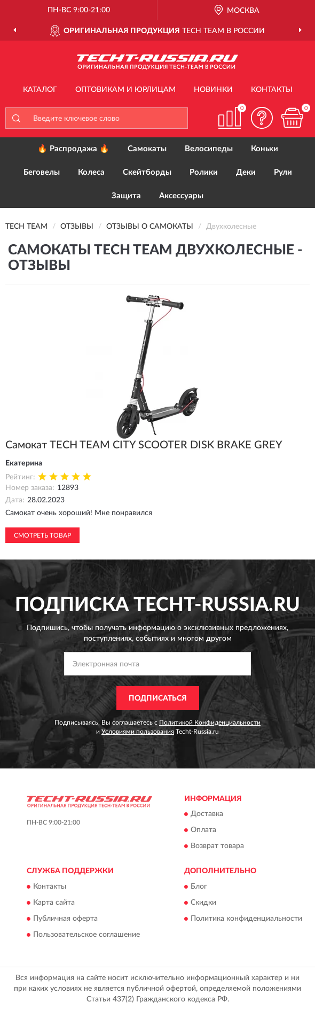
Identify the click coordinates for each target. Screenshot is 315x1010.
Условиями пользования (137, 731)
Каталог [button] (40, 90)
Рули (283, 172)
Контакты (272, 90)
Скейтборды (147, 172)
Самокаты (147, 149)
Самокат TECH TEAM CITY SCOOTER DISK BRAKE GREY (143, 445)
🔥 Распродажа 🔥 (73, 149)
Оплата (203, 830)
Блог (199, 886)
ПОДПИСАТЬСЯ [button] (158, 698)
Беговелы (41, 172)
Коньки (264, 149)
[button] (261, 118)
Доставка (207, 814)
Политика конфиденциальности (246, 918)
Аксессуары (181, 196)
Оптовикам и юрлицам (125, 90)
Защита (126, 196)
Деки (246, 172)
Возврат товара (217, 846)
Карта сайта (54, 902)
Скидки (203, 902)
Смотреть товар (42, 535)
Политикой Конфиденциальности (210, 722)
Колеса (91, 172)
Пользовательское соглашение (86, 934)
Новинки (213, 90)
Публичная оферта (65, 918)
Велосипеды (209, 149)
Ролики (204, 172)
